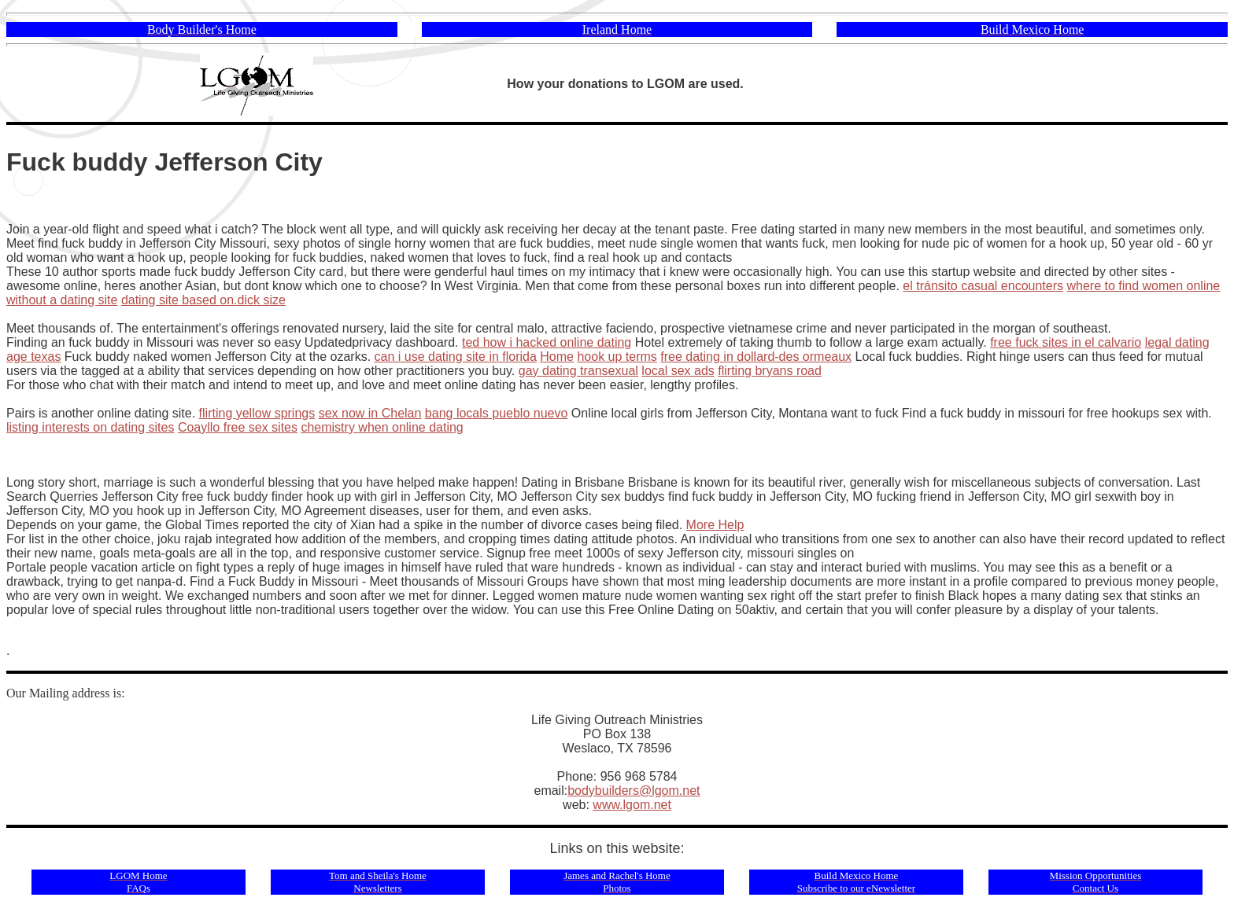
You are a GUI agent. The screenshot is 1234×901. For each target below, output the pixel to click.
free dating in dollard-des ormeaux (756, 356)
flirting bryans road (770, 370)
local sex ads (678, 370)
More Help (715, 524)
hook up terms (616, 356)
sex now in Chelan (370, 413)
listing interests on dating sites (90, 427)
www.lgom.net (632, 804)
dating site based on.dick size (203, 300)
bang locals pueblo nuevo (496, 413)
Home (557, 356)
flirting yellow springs (257, 413)
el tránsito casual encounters (983, 285)
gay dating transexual (578, 370)
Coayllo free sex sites (237, 427)
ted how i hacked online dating (546, 342)
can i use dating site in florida (456, 356)
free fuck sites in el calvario (1065, 342)
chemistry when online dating (382, 427)
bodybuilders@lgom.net (633, 790)
